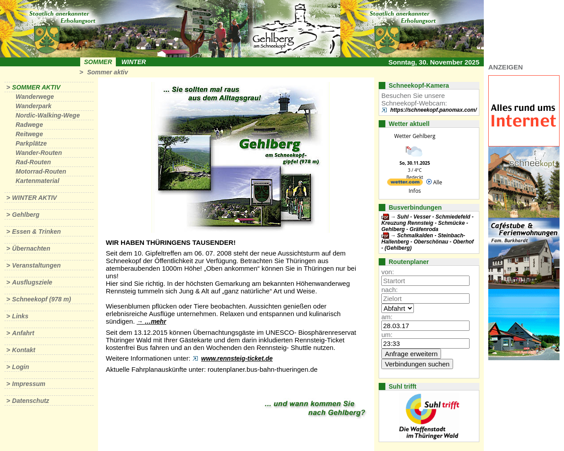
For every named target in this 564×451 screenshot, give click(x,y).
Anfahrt (23, 333)
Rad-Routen (33, 162)
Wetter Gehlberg (414, 136)
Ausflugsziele (32, 282)
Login (20, 366)
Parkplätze (31, 143)
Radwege (29, 124)
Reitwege (29, 134)
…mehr (155, 321)
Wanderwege (35, 96)
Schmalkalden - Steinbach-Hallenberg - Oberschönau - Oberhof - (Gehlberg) (427, 241)
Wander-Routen (39, 152)
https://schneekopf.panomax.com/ (433, 110)
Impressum (28, 383)
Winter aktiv (34, 197)
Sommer (98, 61)
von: (387, 272)
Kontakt (23, 349)
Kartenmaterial (37, 180)
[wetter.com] (405, 183)
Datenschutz (30, 400)
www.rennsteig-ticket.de (237, 358)
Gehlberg (25, 214)
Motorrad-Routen (41, 171)
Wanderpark (34, 106)
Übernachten (31, 248)
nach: (389, 289)
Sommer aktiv (107, 72)
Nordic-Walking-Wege (48, 115)
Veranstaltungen (36, 265)
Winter (133, 61)
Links (20, 316)
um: (386, 334)
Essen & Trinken (36, 231)
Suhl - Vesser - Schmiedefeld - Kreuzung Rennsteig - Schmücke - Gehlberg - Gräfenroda (427, 223)
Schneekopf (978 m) (41, 299)
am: (386, 317)
